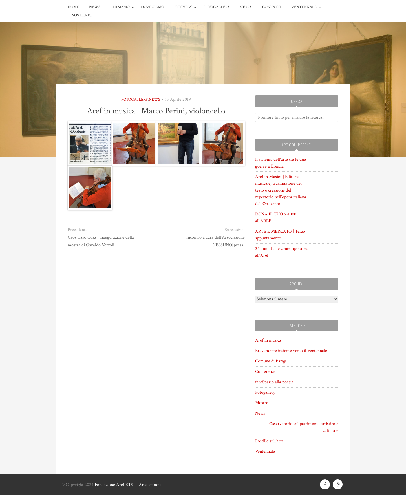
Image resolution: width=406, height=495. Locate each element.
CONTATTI (271, 7)
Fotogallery (134, 99)
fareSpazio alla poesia (274, 382)
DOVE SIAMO (152, 7)
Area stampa (150, 485)
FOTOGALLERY (216, 7)
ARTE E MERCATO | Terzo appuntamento (280, 234)
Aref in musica (268, 340)
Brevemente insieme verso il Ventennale (291, 351)
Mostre (261, 403)
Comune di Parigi (270, 361)
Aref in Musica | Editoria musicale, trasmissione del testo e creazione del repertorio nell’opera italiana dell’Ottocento (280, 190)
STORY (246, 7)
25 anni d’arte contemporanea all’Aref (281, 252)
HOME (73, 7)
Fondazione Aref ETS (114, 485)
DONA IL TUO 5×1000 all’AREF (275, 217)
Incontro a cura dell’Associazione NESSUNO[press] (215, 241)
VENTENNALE (304, 7)
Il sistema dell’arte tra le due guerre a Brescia (280, 163)
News (94, 7)
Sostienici (82, 15)
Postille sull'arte (269, 441)
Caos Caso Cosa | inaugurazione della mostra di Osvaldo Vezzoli (101, 241)
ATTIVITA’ (183, 7)
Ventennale (265, 451)
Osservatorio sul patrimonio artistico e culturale (303, 427)
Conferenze (265, 372)
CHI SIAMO (120, 7)
